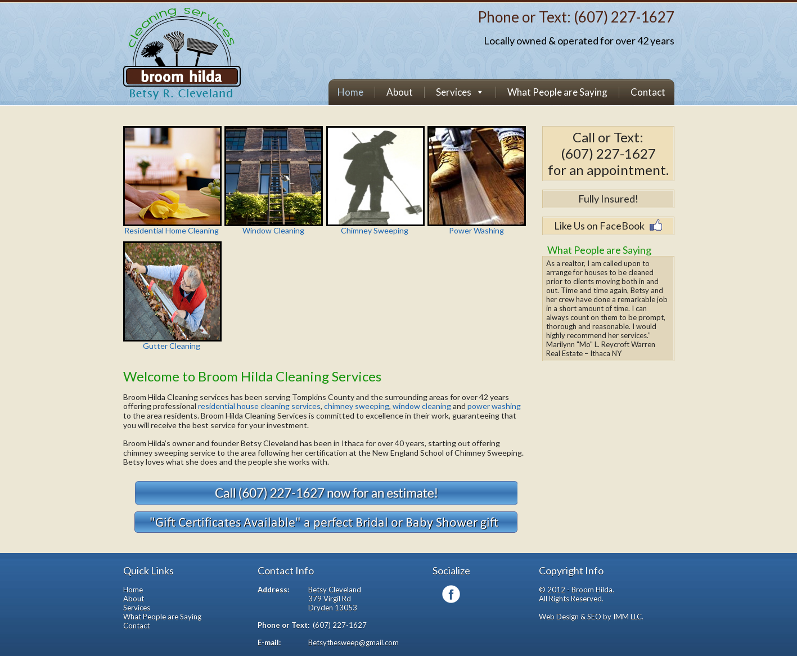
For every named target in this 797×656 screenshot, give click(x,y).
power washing (494, 406)
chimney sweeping (355, 406)
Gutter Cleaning (172, 296)
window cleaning (422, 406)
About (399, 92)
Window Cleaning (273, 180)
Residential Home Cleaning (172, 180)
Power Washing (476, 180)
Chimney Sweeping (375, 180)
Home (350, 92)
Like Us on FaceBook (599, 225)
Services (453, 92)
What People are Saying (557, 92)
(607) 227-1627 (624, 17)
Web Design (559, 616)
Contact (648, 92)
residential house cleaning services (259, 406)
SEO (594, 616)
